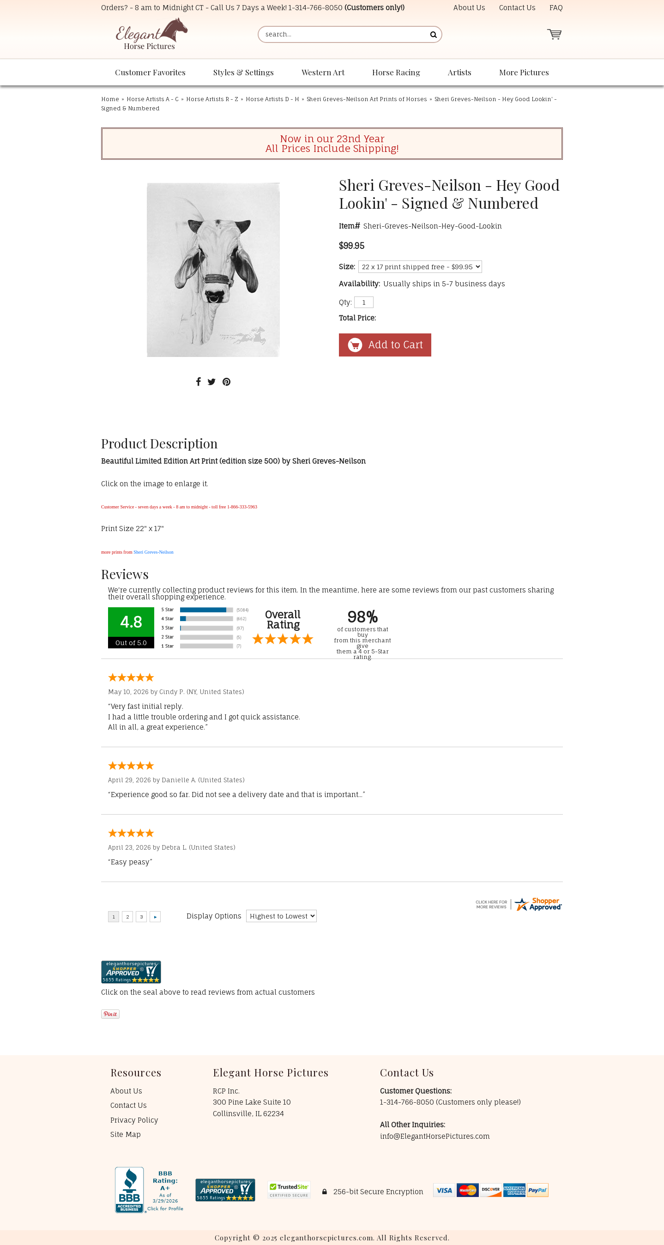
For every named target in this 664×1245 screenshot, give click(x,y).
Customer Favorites (150, 72)
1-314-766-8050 (316, 7)
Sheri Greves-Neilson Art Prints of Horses (367, 99)
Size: (347, 266)
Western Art (323, 72)
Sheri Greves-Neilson (153, 552)
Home (110, 99)
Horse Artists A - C (153, 99)
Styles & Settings (243, 72)
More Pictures (524, 72)
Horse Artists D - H (272, 99)
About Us (469, 7)
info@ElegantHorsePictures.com (435, 1136)
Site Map (125, 1134)
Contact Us (517, 7)
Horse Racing (396, 72)
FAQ (556, 7)
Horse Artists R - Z (212, 99)
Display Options (214, 916)
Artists (459, 72)
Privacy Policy (134, 1120)
